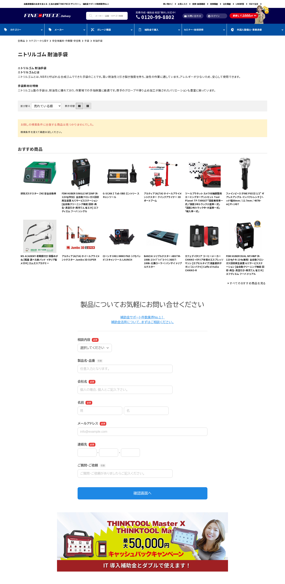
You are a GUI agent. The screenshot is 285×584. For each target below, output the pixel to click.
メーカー (56, 29)
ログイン (214, 16)
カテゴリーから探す (38, 40)
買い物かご (168, 3)
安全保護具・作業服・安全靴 (66, 40)
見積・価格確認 (198, 3)
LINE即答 (240, 3)
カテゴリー (12, 29)
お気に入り (182, 3)
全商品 (21, 40)
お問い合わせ (192, 16)
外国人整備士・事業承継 (246, 29)
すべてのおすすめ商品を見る (248, 283)
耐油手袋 (98, 40)
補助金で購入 (148, 29)
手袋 (87, 40)
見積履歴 (214, 3)
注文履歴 (227, 3)
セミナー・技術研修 (193, 29)
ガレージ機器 (101, 29)
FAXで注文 (253, 3)
